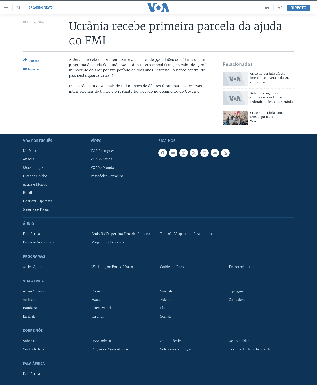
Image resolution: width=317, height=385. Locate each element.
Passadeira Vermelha (107, 176)
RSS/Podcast (101, 341)
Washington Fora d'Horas (112, 267)
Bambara (30, 308)
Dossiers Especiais (37, 201)
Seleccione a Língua (176, 349)
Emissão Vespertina (38, 242)
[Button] (31, 61)
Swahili (166, 291)
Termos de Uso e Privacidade (251, 349)
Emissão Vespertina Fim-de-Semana (121, 234)
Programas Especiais (108, 242)
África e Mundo (35, 184)
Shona (165, 308)
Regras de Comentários (110, 349)
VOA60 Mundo (102, 168)
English (29, 316)
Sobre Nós (31, 341)
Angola (28, 159)
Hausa (96, 300)
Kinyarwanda (102, 308)
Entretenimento (242, 267)
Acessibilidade (240, 341)
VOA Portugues (102, 151)
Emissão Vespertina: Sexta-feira (186, 234)
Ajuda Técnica (171, 341)
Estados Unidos (35, 176)
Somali (165, 316)
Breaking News (40, 7)
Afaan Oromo (33, 291)
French (97, 291)
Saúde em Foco (172, 267)
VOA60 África (101, 159)
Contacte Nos (33, 349)
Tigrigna (236, 291)
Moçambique (33, 168)
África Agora (33, 267)
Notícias (29, 151)
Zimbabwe (237, 300)
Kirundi (98, 316)
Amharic (29, 300)
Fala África (31, 234)
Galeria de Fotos (36, 209)
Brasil (27, 193)
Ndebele (166, 300)
